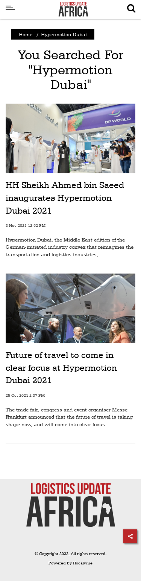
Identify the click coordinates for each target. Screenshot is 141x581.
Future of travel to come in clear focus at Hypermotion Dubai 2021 (61, 367)
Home (25, 34)
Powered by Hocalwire (70, 563)
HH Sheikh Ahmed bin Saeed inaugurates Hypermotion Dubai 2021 (65, 198)
